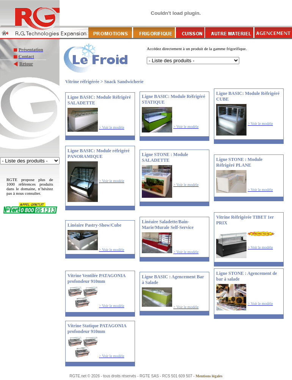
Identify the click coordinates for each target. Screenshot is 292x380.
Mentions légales (209, 376)
